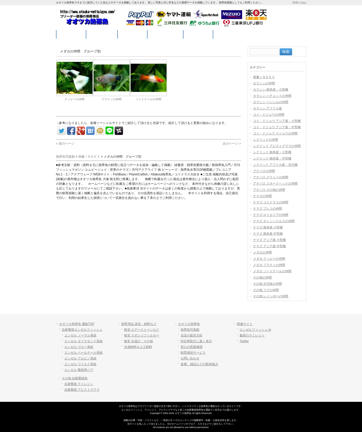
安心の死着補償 (192, 347)
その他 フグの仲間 (266, 290)
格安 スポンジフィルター (141, 335)
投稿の (299, 2)
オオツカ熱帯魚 (189, 324)
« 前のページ (65, 143)
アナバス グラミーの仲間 (270, 177)
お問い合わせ (190, 358)
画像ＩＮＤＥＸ (264, 77)
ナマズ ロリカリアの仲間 (270, 215)
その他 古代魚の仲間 (267, 284)
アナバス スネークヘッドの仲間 (275, 183)
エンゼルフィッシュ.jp (255, 330)
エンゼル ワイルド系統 (80, 364)
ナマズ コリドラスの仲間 (270, 202)
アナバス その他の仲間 (269, 190)
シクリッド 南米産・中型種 (272, 158)
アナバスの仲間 (264, 171)
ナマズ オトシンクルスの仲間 (273, 221)
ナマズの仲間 (262, 196)
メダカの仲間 (262, 252)
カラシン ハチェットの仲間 (272, 96)
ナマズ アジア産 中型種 (269, 246)
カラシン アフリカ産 (267, 108)
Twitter (244, 341)
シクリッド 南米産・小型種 (272, 152)
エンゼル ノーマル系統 (80, 335)
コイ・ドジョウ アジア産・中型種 (277, 127)
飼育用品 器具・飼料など (139, 324)
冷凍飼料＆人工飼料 (138, 347)
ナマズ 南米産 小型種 (268, 227)
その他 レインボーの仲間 (270, 296)
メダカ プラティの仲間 (269, 265)
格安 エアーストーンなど (141, 330)
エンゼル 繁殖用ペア (78, 370)
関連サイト (245, 324)
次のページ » (232, 143)
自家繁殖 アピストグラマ (82, 390)
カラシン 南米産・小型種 (270, 89)
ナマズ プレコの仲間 (267, 208)
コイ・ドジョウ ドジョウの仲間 (275, 133)
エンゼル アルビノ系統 (80, 358)
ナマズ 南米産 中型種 (268, 233)
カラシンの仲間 (264, 83)
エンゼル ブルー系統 (78, 347)
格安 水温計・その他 (138, 341)
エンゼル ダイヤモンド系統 (83, 341)
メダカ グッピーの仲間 (269, 259)
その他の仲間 (262, 277)
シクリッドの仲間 (265, 139)
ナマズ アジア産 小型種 (269, 240)
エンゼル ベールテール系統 (83, 352)
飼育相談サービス (193, 352)
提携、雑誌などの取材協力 (199, 364)
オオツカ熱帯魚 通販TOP (77, 324)
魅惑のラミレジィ (252, 335)
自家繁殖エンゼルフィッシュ (82, 330)
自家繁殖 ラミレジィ (78, 384)
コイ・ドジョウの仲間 (268, 114)
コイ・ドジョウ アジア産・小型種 (277, 121)
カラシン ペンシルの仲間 (270, 102)
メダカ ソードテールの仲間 (272, 271)
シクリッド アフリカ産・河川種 (275, 165)
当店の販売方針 (192, 335)
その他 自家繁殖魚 (75, 378)
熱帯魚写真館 (190, 330)
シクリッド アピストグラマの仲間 (277, 146)
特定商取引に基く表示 (196, 341)
